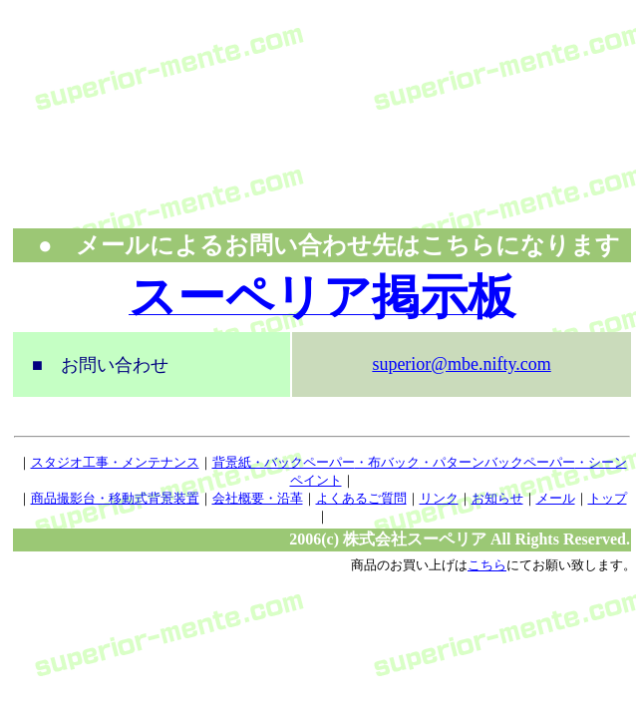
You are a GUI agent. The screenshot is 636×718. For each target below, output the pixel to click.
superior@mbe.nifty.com (461, 364)
